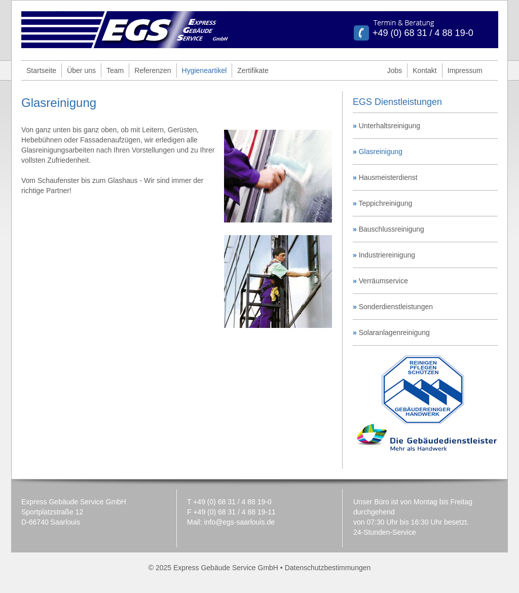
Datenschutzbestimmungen (328, 568)
